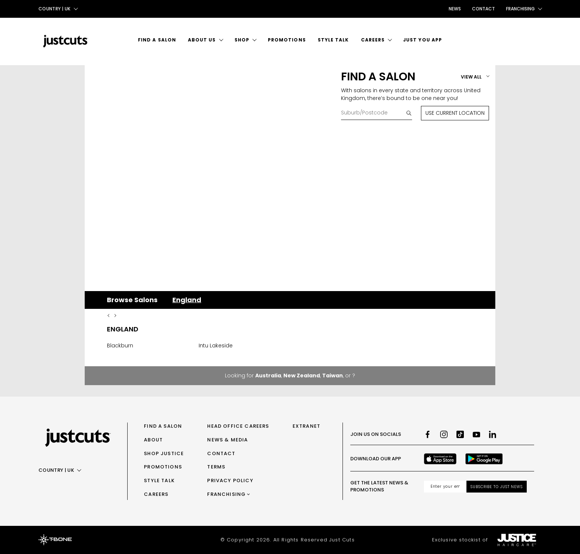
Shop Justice (164, 453)
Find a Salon (157, 40)
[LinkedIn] (492, 434)
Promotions (287, 40)
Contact (483, 9)
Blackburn (120, 345)
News (455, 9)
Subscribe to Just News (497, 487)
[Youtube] (476, 434)
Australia (268, 375)
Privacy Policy (230, 480)
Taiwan (332, 375)
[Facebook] (427, 434)
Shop (242, 40)
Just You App (422, 40)
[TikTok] (460, 434)
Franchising (226, 494)
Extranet (306, 426)
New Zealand (301, 375)
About (153, 439)
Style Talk (333, 40)
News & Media (227, 439)
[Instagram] (444, 434)
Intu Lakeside (216, 345)
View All (471, 76)
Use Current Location (455, 113)
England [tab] (186, 299)
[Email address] (445, 487)
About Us (202, 40)
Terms (216, 466)
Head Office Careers (238, 426)
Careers (373, 40)
